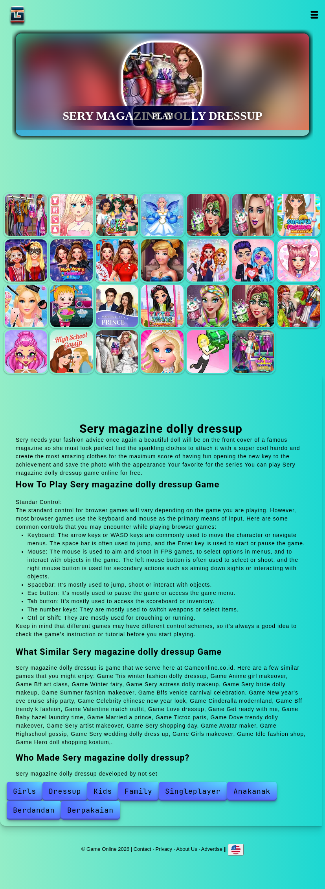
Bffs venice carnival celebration (26, 260)
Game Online (42, 15)
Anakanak (251, 791)
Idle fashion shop (208, 351)
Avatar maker (26, 351)
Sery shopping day (298, 306)
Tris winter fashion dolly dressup (26, 215)
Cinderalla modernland (162, 260)
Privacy (164, 849)
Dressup (65, 791)
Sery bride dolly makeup (253, 215)
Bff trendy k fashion (208, 260)
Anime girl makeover (71, 215)
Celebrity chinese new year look (117, 260)
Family (138, 791)
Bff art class (117, 215)
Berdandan (34, 810)
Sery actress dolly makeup (208, 215)
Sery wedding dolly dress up (117, 351)
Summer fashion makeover (298, 215)
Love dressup (298, 260)
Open (314, 14)
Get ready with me (26, 306)
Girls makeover (162, 351)
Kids (103, 791)
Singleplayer (193, 791)
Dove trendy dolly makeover (208, 306)
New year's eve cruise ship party (71, 260)
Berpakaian (90, 810)
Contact (142, 849)
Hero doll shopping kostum (253, 351)
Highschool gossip (71, 351)
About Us (186, 849)
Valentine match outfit (253, 260)
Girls (24, 791)
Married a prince (117, 306)
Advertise (211, 849)
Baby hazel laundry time (71, 306)
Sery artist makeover (253, 306)
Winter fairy (162, 215)
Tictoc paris (162, 306)
